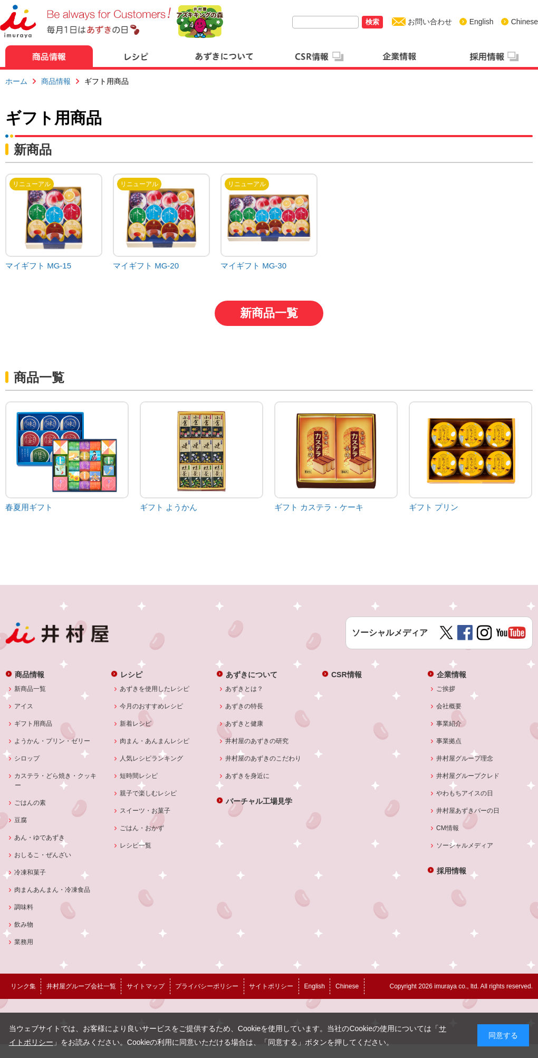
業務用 (24, 942)
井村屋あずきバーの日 (468, 810)
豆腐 (21, 820)
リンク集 (23, 986)
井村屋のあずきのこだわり (263, 758)
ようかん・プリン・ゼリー (52, 741)
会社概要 (449, 706)
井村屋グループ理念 (465, 758)
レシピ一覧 (135, 845)
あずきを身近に (248, 776)
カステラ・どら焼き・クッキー (56, 780)
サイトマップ (146, 986)
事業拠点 (449, 741)
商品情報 (56, 81)
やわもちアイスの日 (465, 793)
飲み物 (24, 924)
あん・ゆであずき (40, 837)
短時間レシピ (139, 776)
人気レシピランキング (151, 758)
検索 (372, 22)
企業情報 (451, 674)
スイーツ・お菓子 (145, 810)
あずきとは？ (244, 688)
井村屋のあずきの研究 (257, 741)
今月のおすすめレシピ (151, 706)
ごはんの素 (30, 802)
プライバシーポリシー (206, 986)
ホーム (16, 81)
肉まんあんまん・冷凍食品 (52, 889)
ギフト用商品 (33, 723)
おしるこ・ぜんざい (43, 855)
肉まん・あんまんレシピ (154, 741)
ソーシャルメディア (465, 845)
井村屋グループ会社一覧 (81, 986)
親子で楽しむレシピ (148, 793)
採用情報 (451, 870)
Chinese (524, 21)
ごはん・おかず (142, 828)
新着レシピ (135, 723)
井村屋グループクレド (468, 776)
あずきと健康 (244, 723)
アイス (24, 706)
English (481, 21)
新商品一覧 (269, 313)
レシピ (131, 674)
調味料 (24, 907)
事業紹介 (449, 723)
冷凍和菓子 (30, 872)
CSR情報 (346, 674)
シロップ (27, 758)
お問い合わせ (430, 21)
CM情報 (448, 828)
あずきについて (251, 674)
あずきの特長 (244, 706)
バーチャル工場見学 (259, 801)
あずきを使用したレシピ (154, 688)
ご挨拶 (446, 688)
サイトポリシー (271, 986)
